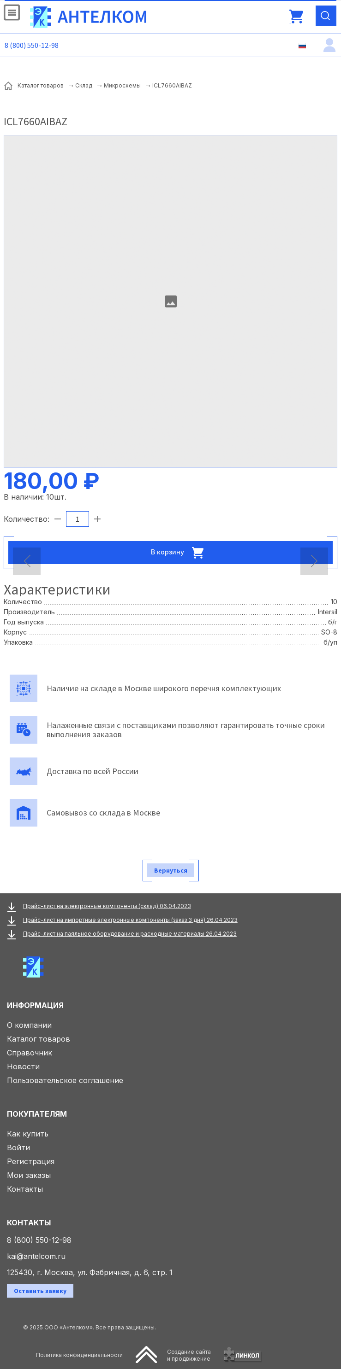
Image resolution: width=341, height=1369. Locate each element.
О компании (29, 1025)
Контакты (25, 1189)
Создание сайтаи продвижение (189, 1355)
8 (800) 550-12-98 (32, 45)
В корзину (180, 552)
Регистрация (30, 1161)
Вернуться (170, 870)
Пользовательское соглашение (65, 1080)
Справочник (29, 1052)
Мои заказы (29, 1175)
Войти (18, 1147)
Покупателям (37, 1114)
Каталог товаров (38, 1038)
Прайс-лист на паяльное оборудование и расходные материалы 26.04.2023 (130, 933)
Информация (35, 1005)
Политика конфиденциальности (79, 1355)
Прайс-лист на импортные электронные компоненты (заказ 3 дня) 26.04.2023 (130, 919)
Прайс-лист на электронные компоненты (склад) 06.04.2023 (107, 906)
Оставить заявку (40, 1291)
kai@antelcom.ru (36, 1256)
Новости (23, 1066)
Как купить (27, 1133)
